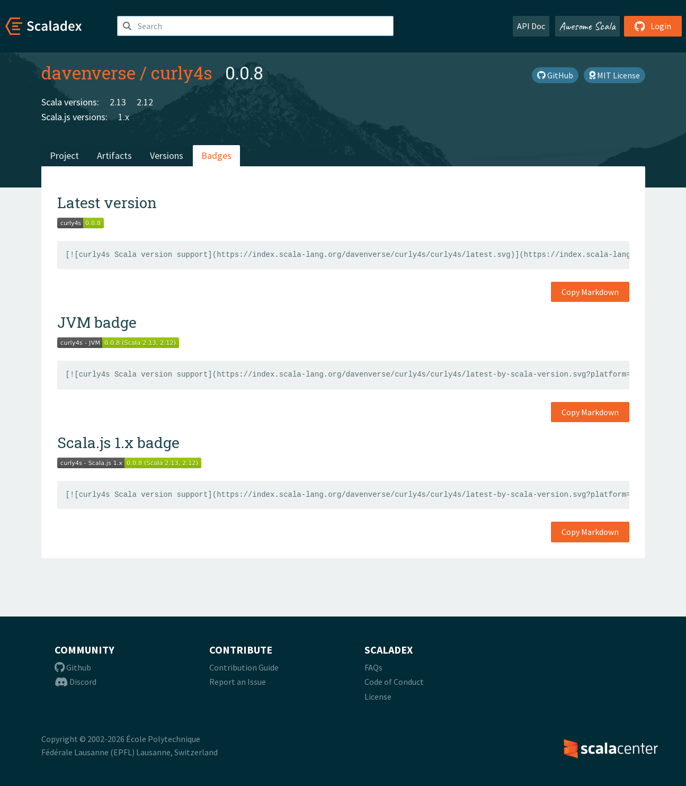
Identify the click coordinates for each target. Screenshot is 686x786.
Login (653, 26)
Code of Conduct (394, 681)
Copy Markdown (590, 292)
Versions (166, 155)
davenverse (88, 72)
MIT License (614, 75)
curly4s (181, 72)
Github (73, 667)
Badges (216, 155)
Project (64, 155)
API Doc (531, 26)
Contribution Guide (244, 667)
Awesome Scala (587, 26)
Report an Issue (237, 681)
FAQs (373, 667)
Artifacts (114, 155)
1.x (123, 117)
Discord (75, 681)
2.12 (145, 102)
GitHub (555, 75)
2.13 (118, 102)
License (377, 696)
